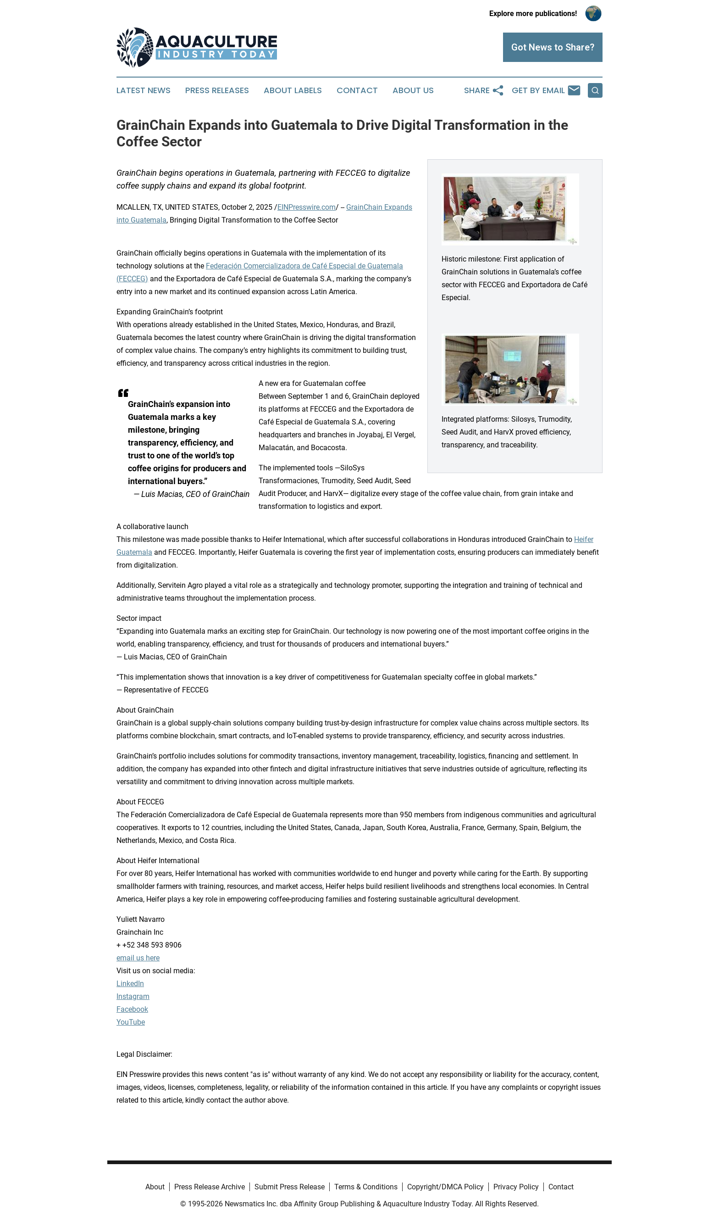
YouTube (130, 1022)
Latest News (143, 90)
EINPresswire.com (306, 207)
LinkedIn (130, 983)
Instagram (132, 996)
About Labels (293, 90)
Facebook (132, 1009)
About (155, 1186)
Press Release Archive (209, 1186)
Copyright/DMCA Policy (445, 1186)
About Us (413, 90)
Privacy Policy (516, 1186)
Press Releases (217, 90)
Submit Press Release (289, 1186)
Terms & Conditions (366, 1186)
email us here (138, 958)
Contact (357, 90)
